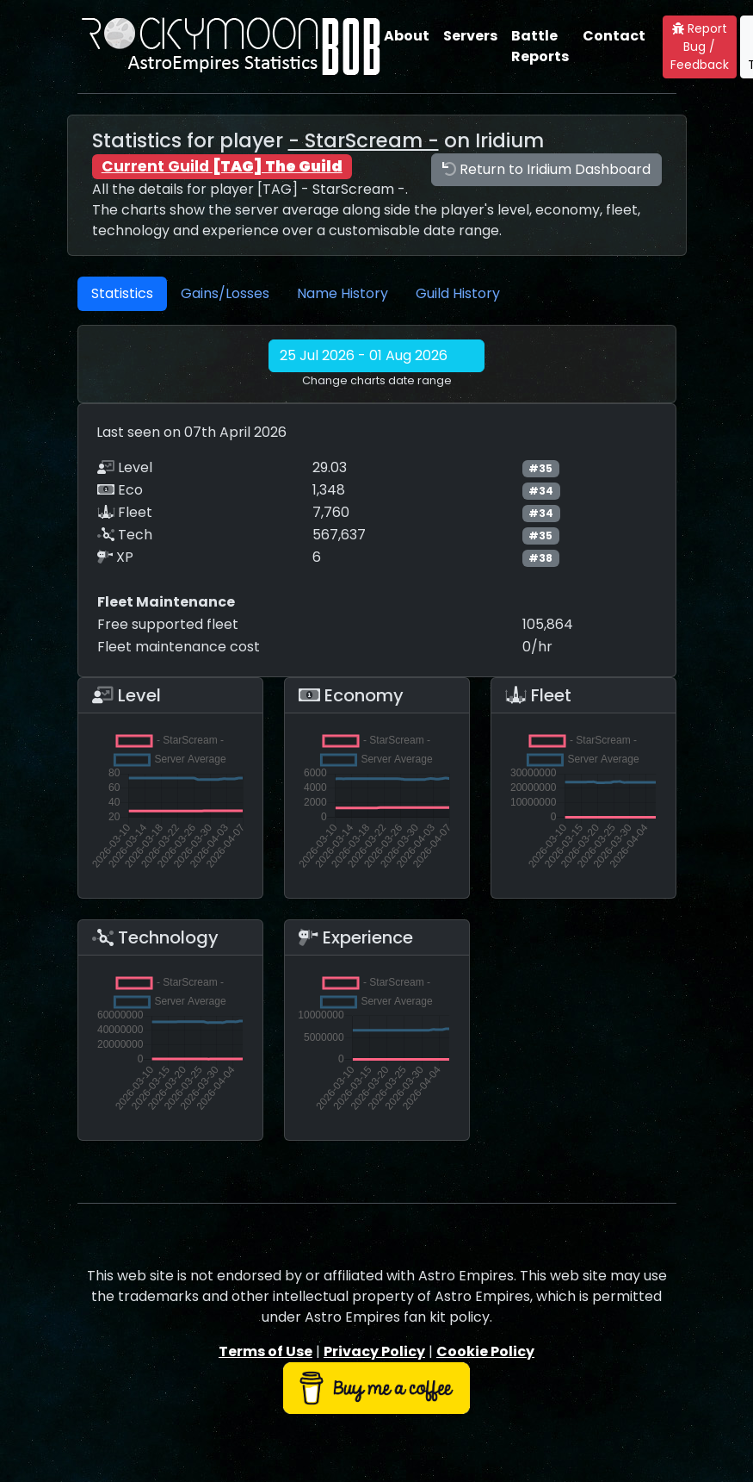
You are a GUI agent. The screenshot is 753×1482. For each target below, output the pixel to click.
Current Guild (222, 166)
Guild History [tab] (458, 293)
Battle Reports (540, 46)
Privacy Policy (374, 1351)
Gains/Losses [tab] (225, 293)
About (406, 36)
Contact (614, 36)
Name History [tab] (342, 293)
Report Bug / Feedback (699, 46)
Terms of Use (265, 1351)
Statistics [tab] (122, 293)
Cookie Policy (485, 1351)
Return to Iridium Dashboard (546, 169)
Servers (470, 36)
